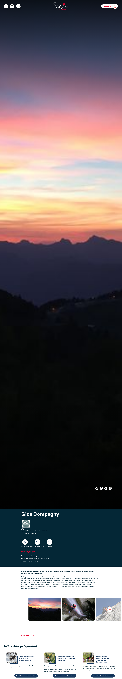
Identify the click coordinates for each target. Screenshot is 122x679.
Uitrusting (27, 635)
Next (109, 609)
